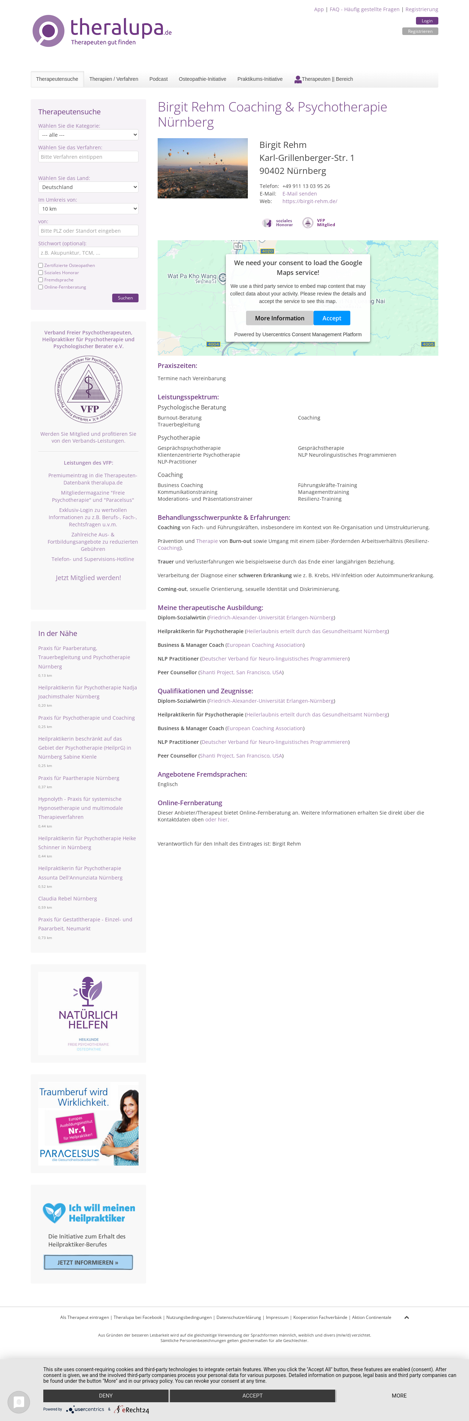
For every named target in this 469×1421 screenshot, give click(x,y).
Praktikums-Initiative (259, 79)
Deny (106, 1396)
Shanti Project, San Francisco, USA (241, 672)
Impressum (277, 1317)
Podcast (158, 79)
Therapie (207, 541)
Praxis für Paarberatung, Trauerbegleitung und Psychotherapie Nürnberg (84, 657)
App (319, 9)
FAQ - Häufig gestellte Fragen (365, 9)
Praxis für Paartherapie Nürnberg (78, 778)
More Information (279, 318)
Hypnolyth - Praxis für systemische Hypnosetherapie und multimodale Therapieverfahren (80, 807)
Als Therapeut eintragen (84, 1317)
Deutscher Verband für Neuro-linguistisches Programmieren (275, 658)
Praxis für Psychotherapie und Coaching (86, 717)
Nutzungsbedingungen (189, 1317)
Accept (332, 318)
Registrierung (422, 9)
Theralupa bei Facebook (138, 1317)
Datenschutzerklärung (238, 1317)
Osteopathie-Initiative (203, 79)
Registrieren (420, 31)
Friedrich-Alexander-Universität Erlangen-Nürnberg (271, 617)
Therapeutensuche (57, 79)
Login (427, 21)
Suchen (125, 298)
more (399, 1396)
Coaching (169, 547)
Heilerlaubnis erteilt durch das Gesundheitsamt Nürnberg (316, 631)
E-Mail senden (299, 193)
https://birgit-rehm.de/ (309, 201)
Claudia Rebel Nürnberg (67, 898)
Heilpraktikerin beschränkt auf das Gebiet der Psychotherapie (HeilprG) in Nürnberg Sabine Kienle (84, 747)
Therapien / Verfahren (113, 79)
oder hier (216, 819)
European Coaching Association (265, 644)
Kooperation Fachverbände (320, 1317)
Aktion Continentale (371, 1317)
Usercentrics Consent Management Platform (311, 334)
